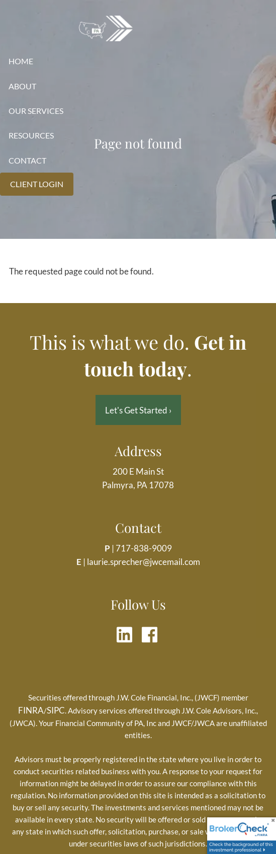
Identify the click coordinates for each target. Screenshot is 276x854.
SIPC (56, 710)
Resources (31, 135)
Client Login (36, 184)
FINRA (31, 710)
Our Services (36, 110)
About (22, 86)
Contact (27, 160)
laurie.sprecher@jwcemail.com (143, 561)
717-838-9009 (144, 548)
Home (21, 61)
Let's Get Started (138, 410)
